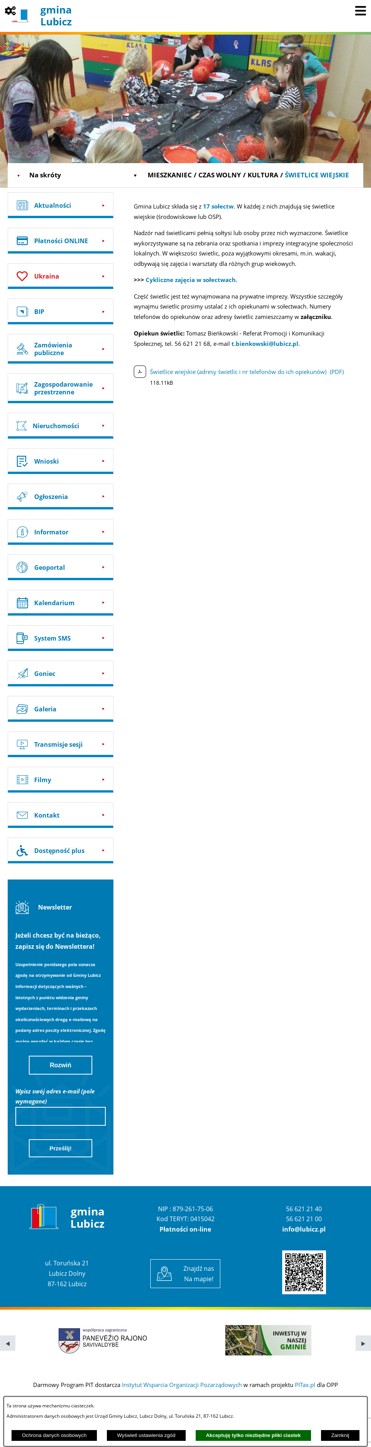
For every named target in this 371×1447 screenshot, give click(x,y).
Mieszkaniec (170, 174)
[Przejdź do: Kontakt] (60, 815)
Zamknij (340, 1435)
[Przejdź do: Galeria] (60, 709)
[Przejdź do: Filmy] (60, 780)
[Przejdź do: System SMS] (60, 638)
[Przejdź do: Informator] (60, 532)
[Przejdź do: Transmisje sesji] (60, 744)
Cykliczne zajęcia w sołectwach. (191, 280)
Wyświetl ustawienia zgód (146, 1435)
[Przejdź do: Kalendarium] (60, 603)
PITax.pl (305, 1385)
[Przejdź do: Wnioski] (60, 461)
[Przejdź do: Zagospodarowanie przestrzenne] (60, 388)
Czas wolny (219, 174)
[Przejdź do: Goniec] (60, 673)
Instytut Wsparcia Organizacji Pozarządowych (182, 1385)
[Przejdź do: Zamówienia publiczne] (60, 349)
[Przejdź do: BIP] (60, 311)
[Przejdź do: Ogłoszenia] (60, 496)
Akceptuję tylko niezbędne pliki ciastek (253, 1435)
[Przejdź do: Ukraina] (60, 276)
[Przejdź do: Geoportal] (60, 567)
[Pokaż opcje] (10, 10)
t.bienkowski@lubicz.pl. (265, 344)
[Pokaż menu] (360, 10)
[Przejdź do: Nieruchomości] (60, 426)
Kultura (263, 174)
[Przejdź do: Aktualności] (60, 205)
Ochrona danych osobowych (54, 1435)
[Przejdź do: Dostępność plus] (60, 850)
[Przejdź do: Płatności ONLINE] (60, 241)
